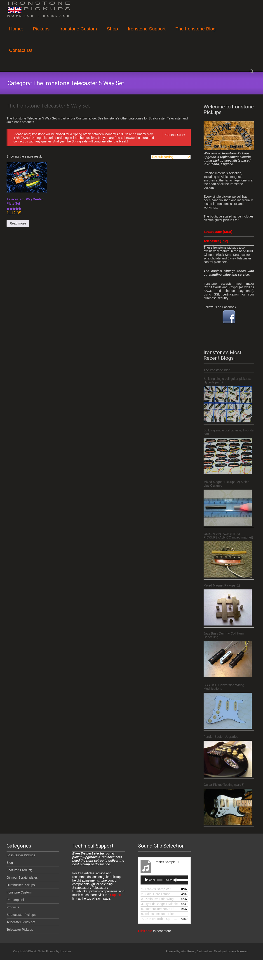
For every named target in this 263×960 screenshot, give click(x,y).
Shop (112, 32)
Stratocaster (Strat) (218, 232)
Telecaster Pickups (20, 929)
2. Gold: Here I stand (155, 894)
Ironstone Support (147, 32)
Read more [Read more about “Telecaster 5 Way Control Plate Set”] (18, 223)
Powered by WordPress (180, 951)
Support (115, 895)
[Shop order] (171, 157)
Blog (10, 862)
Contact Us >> (175, 135)
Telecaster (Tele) (216, 241)
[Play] (146, 880)
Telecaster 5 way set (21, 922)
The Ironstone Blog (196, 32)
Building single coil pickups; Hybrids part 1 (229, 432)
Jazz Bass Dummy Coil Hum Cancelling (224, 635)
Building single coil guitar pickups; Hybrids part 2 (227, 380)
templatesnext (239, 951)
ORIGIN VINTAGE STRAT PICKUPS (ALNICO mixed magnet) (228, 535)
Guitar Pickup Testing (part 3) (224, 784)
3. (157, 899)
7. (159, 919)
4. (159, 904)
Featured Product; (19, 870)
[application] (164, 879)
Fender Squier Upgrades (221, 736)
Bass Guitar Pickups (21, 855)
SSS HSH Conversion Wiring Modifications (224, 686)
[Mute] (175, 880)
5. (159, 909)
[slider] (159, 880)
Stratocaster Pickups (21, 914)
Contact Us (21, 54)
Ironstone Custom (78, 32)
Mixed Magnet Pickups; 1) (222, 585)
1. (156, 889)
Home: (16, 32)
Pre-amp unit (16, 900)
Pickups (41, 32)
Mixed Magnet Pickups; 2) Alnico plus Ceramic (226, 483)
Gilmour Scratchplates (22, 877)
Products (13, 907)
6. (159, 914)
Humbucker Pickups (21, 885)
